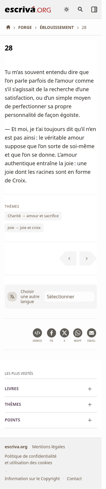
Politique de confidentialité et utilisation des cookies (31, 459)
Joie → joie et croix (24, 227)
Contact (74, 478)
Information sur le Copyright (32, 478)
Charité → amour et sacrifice (33, 216)
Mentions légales (48, 446)
